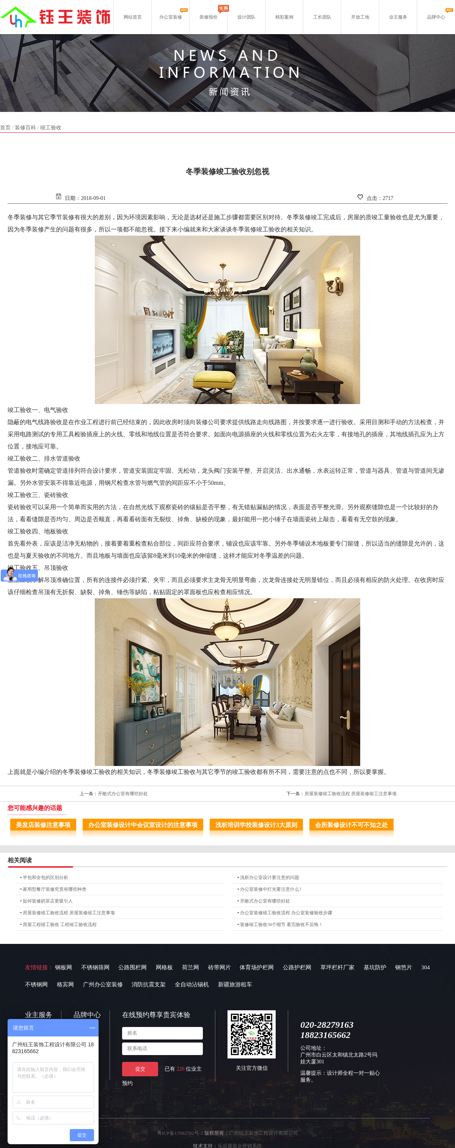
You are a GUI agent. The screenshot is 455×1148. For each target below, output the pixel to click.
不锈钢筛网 (95, 967)
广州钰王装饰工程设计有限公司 (263, 1133)
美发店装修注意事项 (43, 825)
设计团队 (246, 17)
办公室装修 (170, 17)
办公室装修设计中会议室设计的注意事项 (143, 825)
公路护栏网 (297, 967)
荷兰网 (190, 967)
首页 (5, 128)
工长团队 (322, 17)
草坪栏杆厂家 (337, 967)
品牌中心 (436, 17)
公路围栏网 (132, 967)
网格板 (164, 967)
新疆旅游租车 (235, 984)
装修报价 (208, 17)
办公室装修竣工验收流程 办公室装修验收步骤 (286, 912)
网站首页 (133, 17)
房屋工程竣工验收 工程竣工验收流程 (60, 924)
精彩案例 (284, 17)
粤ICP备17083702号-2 (180, 1133)
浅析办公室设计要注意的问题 (269, 877)
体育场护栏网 (257, 967)
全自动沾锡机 (192, 984)
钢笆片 (403, 967)
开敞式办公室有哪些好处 (123, 793)
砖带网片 (219, 967)
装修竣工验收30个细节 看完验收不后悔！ (281, 924)
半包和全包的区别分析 (45, 877)
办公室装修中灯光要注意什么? (270, 889)
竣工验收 (50, 128)
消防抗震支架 (149, 984)
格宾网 (65, 984)
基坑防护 (375, 967)
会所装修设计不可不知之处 (351, 825)
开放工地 (360, 17)
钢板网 (63, 967)
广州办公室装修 (103, 984)
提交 (140, 1069)
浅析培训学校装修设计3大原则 (256, 825)
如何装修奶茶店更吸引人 (48, 901)
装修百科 (25, 128)
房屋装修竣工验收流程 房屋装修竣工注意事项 (350, 793)
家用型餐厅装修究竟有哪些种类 (54, 889)
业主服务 (398, 17)
